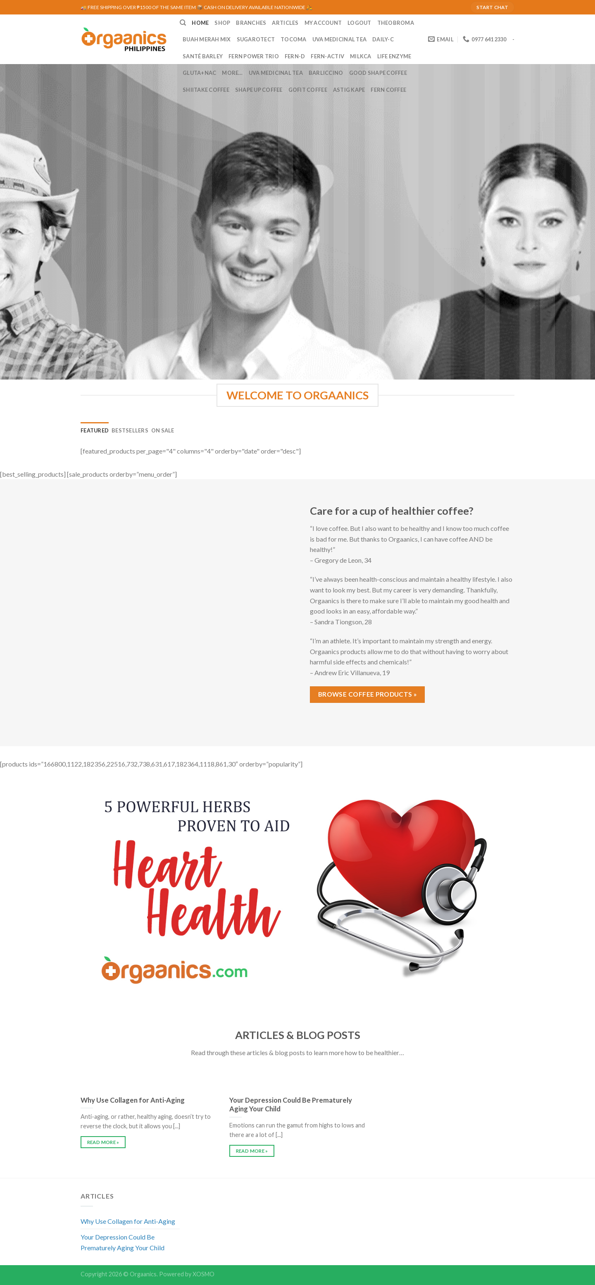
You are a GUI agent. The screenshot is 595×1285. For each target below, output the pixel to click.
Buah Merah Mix (207, 39)
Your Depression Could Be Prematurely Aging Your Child (122, 1242)
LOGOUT (359, 22)
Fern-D (295, 56)
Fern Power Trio (253, 56)
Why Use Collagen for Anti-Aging (128, 1221)
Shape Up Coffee (259, 89)
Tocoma (294, 39)
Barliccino (326, 72)
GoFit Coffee (307, 89)
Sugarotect (256, 39)
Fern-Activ (327, 56)
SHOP (222, 22)
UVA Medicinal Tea (339, 39)
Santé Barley (203, 56)
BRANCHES (251, 22)
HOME (200, 22)
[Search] (183, 23)
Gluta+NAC (199, 72)
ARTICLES (285, 22)
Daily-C (383, 39)
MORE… (232, 72)
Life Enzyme (394, 56)
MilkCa (360, 56)
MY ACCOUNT (323, 22)
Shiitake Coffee (206, 89)
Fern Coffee (388, 89)
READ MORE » (103, 1142)
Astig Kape (349, 89)
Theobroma (395, 22)
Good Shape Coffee (378, 72)
